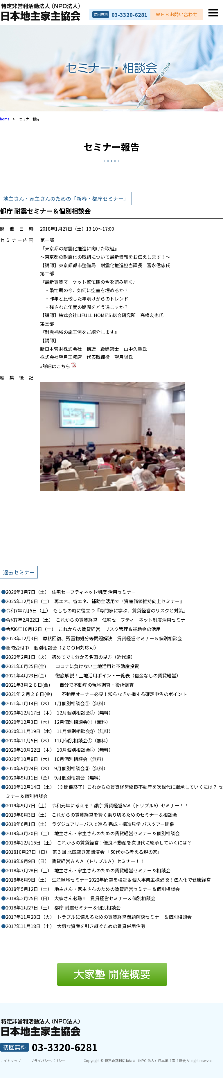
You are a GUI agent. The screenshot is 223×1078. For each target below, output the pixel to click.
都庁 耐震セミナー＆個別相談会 (63, 907)
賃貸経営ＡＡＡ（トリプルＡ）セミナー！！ (75, 861)
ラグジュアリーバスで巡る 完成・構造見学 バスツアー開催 (90, 823)
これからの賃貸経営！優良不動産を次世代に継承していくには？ (99, 842)
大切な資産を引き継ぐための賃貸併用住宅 (75, 926)
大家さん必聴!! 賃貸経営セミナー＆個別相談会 (80, 898)
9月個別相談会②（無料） (57, 768)
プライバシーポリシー (47, 1060)
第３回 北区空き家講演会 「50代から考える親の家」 (84, 851)
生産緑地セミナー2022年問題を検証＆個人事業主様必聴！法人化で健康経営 (108, 879)
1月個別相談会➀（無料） (57, 703)
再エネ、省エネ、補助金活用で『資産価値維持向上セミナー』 (95, 601)
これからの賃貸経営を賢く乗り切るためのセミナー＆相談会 (91, 814)
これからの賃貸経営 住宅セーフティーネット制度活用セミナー (98, 619)
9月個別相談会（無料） (54, 777)
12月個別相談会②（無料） (59, 712)
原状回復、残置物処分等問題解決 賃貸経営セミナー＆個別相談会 (94, 638)
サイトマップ (10, 1060)
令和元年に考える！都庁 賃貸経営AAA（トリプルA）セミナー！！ (97, 805)
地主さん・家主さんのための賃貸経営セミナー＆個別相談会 (93, 833)
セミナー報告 (111, 146)
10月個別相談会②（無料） (59, 749)
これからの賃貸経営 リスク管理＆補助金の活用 (83, 628)
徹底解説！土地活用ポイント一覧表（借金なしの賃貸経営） (93, 675)
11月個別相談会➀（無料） (58, 740)
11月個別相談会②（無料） (59, 731)
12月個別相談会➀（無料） (58, 721)
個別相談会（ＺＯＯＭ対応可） (52, 647)
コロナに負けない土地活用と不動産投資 (72, 666)
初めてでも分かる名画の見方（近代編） (70, 656)
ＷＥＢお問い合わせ (176, 14)
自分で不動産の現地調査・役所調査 (70, 684)
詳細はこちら (59, 366)
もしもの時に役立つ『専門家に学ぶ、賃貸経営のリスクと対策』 (97, 610)
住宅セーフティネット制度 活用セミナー (71, 591)
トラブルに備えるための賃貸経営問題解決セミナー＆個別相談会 (99, 916)
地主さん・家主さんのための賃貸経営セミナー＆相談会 (88, 870)
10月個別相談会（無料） (56, 758)
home (4, 118)
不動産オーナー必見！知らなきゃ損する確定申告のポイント (96, 693)
